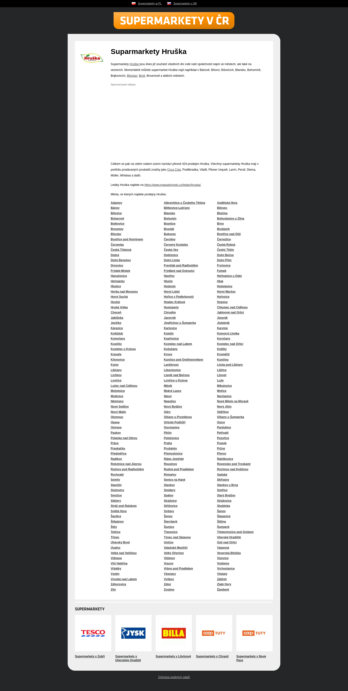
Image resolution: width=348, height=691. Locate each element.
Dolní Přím (224, 260)
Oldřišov (223, 412)
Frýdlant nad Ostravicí (179, 271)
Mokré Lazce (172, 391)
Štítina (221, 521)
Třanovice (171, 532)
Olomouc (117, 417)
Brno (220, 223)
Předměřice (118, 453)
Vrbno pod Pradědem (178, 568)
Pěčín (168, 432)
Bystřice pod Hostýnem (127, 239)
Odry (167, 412)
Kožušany (171, 349)
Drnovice (117, 265)
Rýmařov (170, 474)
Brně (142, 75)
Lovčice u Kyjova (176, 380)
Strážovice (224, 500)
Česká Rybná (226, 244)
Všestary (170, 574)
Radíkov (116, 459)
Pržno (221, 448)
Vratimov (223, 563)
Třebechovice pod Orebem (235, 532)
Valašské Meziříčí (176, 547)
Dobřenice (171, 255)
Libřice (221, 370)
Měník (168, 385)
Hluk (220, 281)
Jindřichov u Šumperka (180, 323)
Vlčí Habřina (119, 563)
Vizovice (223, 558)
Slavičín (116, 485)
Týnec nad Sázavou (177, 537)
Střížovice (171, 506)
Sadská (222, 474)
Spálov (168, 495)
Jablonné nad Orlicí (230, 312)
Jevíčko (116, 323)
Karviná (222, 328)
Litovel (221, 375)
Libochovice (172, 370)
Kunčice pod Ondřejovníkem (183, 359)
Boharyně (117, 218)
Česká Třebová (121, 249)
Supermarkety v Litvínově (173, 656)
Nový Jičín (224, 406)
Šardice (116, 516)
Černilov (169, 239)
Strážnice (170, 500)
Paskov (116, 432)
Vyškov (169, 579)
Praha (168, 443)
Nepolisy (170, 401)
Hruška (134, 64)
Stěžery (116, 500)
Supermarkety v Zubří (90, 656)
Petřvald (222, 432)
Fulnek (221, 271)
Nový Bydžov (173, 406)
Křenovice (118, 359)
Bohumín (170, 218)
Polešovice (171, 438)
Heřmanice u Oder (229, 276)
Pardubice (224, 427)
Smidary (169, 490)
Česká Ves (171, 249)
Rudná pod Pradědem (179, 469)
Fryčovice (224, 265)
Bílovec (222, 208)
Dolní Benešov (121, 260)
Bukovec (170, 234)
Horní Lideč (172, 291)
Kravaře (116, 354)
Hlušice (116, 286)
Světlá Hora (119, 511)
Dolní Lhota (172, 260)
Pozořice (223, 438)
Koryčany (223, 338)
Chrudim (170, 312)
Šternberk (170, 521)
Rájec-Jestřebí (174, 459)
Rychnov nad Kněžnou (232, 469)
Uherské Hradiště (229, 537)
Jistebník (223, 323)
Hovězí (115, 302)
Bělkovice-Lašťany (177, 208)
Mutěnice (117, 396)
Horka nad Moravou (124, 291)
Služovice (117, 490)
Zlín (113, 589)
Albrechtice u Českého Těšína (184, 203)
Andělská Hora (227, 203)
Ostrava (116, 427)
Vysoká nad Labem (124, 579)
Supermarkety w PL (150, 3)
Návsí (168, 396)
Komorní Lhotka (228, 333)
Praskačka (118, 448)
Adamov (116, 203)
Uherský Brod (120, 542)
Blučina (222, 213)
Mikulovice (224, 385)
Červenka (117, 244)
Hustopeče (171, 307)
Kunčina (222, 359)
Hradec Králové (174, 302)
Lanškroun (171, 364)
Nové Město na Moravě (232, 401)
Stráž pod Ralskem (124, 506)
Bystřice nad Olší (229, 234)
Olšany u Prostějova (178, 417)
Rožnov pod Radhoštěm (127, 469)
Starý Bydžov (226, 495)
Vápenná (223, 547)
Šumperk (223, 527)
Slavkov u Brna (227, 485)
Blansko (169, 213)
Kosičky (116, 344)
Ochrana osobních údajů (174, 677)
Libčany (116, 370)
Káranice (117, 328)
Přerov (221, 453)
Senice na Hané (174, 479)
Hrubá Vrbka (119, 307)
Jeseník (222, 317)
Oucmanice (172, 427)
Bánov (115, 208)
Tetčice (115, 532)
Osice (221, 422)
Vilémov (169, 558)
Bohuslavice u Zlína (230, 218)
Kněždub (117, 333)
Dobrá (115, 255)
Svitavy (169, 511)
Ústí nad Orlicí (227, 542)
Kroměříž (223, 354)
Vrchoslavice (226, 568)
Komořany (118, 338)
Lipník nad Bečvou (177, 375)
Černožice (224, 239)
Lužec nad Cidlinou (124, 385)
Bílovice (116, 213)
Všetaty (222, 574)
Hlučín (168, 281)
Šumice (169, 527)
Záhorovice (118, 584)
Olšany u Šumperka (230, 417)
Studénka (223, 506)
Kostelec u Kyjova (123, 349)
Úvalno (115, 547)
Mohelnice (118, 391)
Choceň (116, 312)
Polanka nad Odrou (124, 438)
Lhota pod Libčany (230, 364)
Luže (220, 380)
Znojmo (169, 589)
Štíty (114, 527)
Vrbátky (116, 568)
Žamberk (223, 589)
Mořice (221, 391)
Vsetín (115, 574)
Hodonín (170, 286)
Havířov (169, 276)
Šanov (221, 511)
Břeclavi (132, 75)
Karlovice (170, 328)
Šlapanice (224, 516)
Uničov (169, 542)
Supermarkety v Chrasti (212, 656)
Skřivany (223, 479)
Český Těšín (225, 249)
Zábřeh (222, 579)
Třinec (115, 537)
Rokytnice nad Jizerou (126, 464)
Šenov (168, 516)
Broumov (117, 229)
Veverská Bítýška (229, 553)
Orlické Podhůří (174, 422)
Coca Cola (174, 169)
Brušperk (223, 229)
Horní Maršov (226, 291)
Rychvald (117, 474)
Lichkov (116, 375)
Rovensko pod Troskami (234, 464)
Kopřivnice (171, 338)
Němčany (117, 401)
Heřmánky (118, 281)
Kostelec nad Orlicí (230, 344)
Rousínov (170, 464)
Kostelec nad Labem (178, 344)
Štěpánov (117, 521)
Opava (115, 422)
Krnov (168, 354)
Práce (115, 443)
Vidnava (116, 558)
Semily (115, 479)
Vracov (168, 563)
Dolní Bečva (225, 255)
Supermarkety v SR (185, 3)
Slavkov (169, 485)
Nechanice (224, 396)
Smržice (116, 495)
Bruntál (169, 229)
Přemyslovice (173, 453)
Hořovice (223, 296)
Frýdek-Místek (120, 271)
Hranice (222, 302)
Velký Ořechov (174, 553)
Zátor (167, 584)
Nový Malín (118, 412)
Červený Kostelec (176, 244)
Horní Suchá (119, 296)
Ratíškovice (225, 459)
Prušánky (170, 448)
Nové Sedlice (120, 406)
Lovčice (116, 380)
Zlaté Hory (224, 584)
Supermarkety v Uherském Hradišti (128, 658)
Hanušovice (119, 276)
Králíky (222, 349)
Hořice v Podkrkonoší (179, 296)
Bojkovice (117, 223)
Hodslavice (224, 286)
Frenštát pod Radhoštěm (181, 265)
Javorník (170, 317)
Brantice (169, 223)
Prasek (221, 443)
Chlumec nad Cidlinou (232, 307)
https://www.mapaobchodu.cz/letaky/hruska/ (172, 185)
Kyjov (115, 364)
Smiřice (222, 490)
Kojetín (169, 333)
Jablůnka (117, 317)
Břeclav (116, 234)
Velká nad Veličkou (124, 553)
